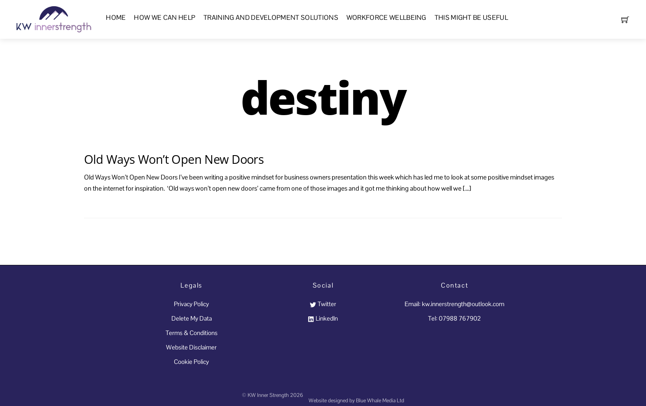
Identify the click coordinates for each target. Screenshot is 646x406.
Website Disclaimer (191, 347)
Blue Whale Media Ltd (380, 400)
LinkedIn (323, 318)
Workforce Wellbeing (386, 17)
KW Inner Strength (268, 395)
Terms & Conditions (192, 333)
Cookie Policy (191, 362)
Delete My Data (191, 318)
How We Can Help (164, 17)
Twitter (323, 304)
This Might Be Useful (471, 17)
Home (116, 17)
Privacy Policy (191, 304)
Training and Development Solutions (271, 17)
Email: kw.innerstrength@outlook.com (454, 304)
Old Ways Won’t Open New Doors (174, 159)
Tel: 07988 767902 (454, 318)
